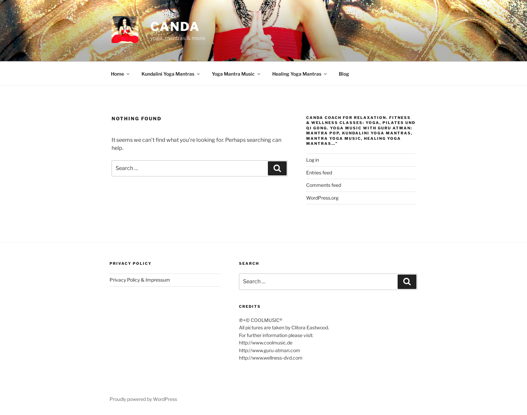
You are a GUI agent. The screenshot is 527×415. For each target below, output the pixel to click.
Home (120, 74)
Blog (344, 74)
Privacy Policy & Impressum (140, 280)
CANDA (175, 26)
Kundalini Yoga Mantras (171, 74)
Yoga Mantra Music (236, 74)
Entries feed (319, 172)
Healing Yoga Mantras (300, 74)
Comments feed (323, 185)
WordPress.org (322, 198)
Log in (312, 160)
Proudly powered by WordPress (143, 399)
